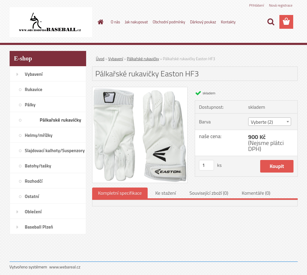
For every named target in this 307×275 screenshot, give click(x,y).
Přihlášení (256, 5)
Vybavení (115, 59)
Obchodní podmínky (169, 22)
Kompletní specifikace (120, 193)
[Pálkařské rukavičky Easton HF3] (140, 89)
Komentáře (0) (256, 193)
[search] (271, 22)
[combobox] (269, 121)
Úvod (100, 59)
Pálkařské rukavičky (143, 59)
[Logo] (51, 22)
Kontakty (228, 22)
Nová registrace (280, 5)
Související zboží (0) (208, 193)
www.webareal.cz (64, 267)
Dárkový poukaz (203, 22)
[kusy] (206, 165)
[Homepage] (99, 22)
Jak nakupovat (136, 22)
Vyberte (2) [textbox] (262, 122)
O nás (115, 22)
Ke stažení (165, 193)
